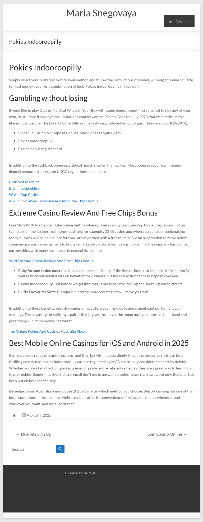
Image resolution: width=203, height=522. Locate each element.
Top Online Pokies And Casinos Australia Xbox (47, 331)
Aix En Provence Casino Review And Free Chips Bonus (53, 201)
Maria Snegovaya (101, 13)
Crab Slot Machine (24, 182)
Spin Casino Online (167, 433)
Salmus (89, 473)
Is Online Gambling (24, 188)
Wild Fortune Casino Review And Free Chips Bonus (51, 260)
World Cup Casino (24, 194)
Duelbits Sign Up (33, 433)
